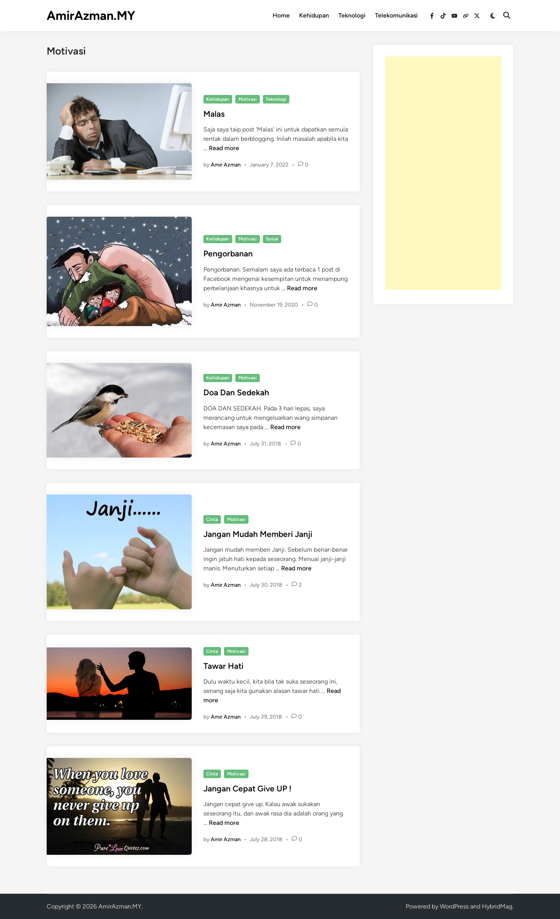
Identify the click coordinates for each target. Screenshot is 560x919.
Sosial (272, 239)
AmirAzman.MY (91, 15)
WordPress (454, 906)
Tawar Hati (223, 666)
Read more (224, 148)
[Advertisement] (443, 173)
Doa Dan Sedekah (236, 392)
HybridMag (497, 906)
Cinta (212, 519)
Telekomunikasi (396, 15)
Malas (214, 114)
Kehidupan (314, 15)
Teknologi (352, 15)
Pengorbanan (228, 253)
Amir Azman (226, 164)
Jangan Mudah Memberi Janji (257, 534)
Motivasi (247, 99)
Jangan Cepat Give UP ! (247, 788)
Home (281, 15)
